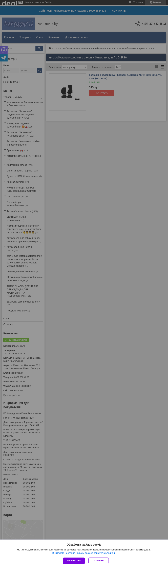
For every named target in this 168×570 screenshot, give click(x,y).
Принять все (74, 560)
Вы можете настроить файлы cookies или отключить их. (82, 553)
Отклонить (98, 560)
